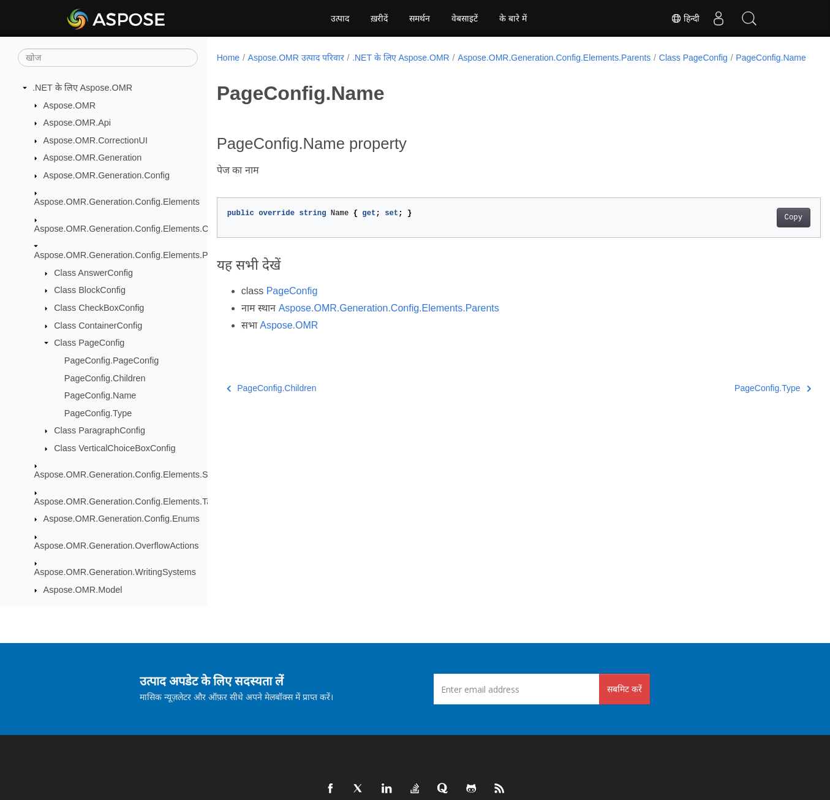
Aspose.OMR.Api (77, 123)
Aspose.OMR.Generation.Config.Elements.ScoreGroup (142, 474)
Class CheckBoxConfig (99, 308)
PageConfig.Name (100, 395)
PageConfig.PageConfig (111, 360)
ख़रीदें (379, 18)
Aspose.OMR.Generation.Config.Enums (121, 519)
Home (228, 58)
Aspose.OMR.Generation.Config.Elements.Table (129, 501)
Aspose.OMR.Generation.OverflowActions (116, 545)
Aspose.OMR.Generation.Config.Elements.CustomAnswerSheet (159, 229)
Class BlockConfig (90, 290)
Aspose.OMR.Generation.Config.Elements (117, 202)
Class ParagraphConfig (99, 430)
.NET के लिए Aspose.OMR (82, 88)
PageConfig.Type (98, 413)
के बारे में (513, 18)
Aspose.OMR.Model (83, 590)
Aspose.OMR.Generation (92, 157)
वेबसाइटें (464, 18)
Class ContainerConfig (98, 325)
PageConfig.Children (105, 378)
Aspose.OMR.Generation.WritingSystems (115, 572)
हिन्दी (685, 18)
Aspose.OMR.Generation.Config (106, 175)
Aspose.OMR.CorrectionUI (95, 140)
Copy (751, 230)
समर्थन (419, 18)
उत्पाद (340, 18)
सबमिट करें (624, 689)
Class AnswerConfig (93, 273)
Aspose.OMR (69, 105)
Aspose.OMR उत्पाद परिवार (296, 58)
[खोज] (108, 57)
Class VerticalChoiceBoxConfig (114, 448)
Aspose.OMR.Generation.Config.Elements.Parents (133, 255)
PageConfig (292, 304)
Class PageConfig (89, 343)
